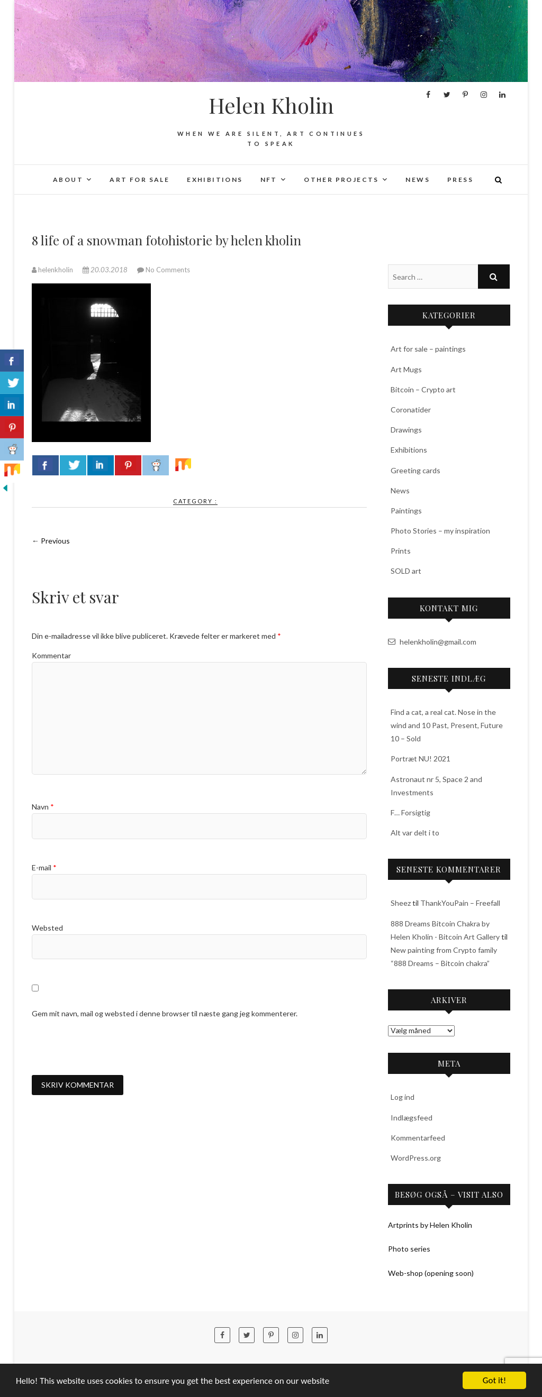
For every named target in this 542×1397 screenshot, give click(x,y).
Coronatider (411, 409)
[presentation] (112, 1047)
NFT (268, 179)
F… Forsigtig (410, 812)
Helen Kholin (271, 105)
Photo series (409, 1248)
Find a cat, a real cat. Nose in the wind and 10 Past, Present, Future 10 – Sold (447, 725)
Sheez (401, 902)
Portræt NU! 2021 (420, 758)
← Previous (51, 540)
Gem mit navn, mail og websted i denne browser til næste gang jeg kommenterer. (164, 1013)
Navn (43, 806)
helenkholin (53, 269)
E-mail (44, 867)
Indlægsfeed (411, 1117)
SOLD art (406, 570)
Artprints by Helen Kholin (430, 1224)
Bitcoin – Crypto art (423, 389)
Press (460, 179)
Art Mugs (406, 369)
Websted (47, 927)
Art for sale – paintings (428, 348)
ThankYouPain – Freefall (460, 902)
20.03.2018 (106, 269)
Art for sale (139, 179)
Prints (401, 550)
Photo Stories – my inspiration (440, 530)
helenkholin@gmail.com (432, 641)
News (417, 179)
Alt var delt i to (415, 832)
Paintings (406, 510)
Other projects (341, 179)
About (68, 179)
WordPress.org (416, 1157)
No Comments (168, 269)
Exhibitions (214, 179)
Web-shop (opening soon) (431, 1273)
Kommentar (51, 655)
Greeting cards (415, 470)
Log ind (402, 1096)
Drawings (406, 429)
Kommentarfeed (418, 1137)
